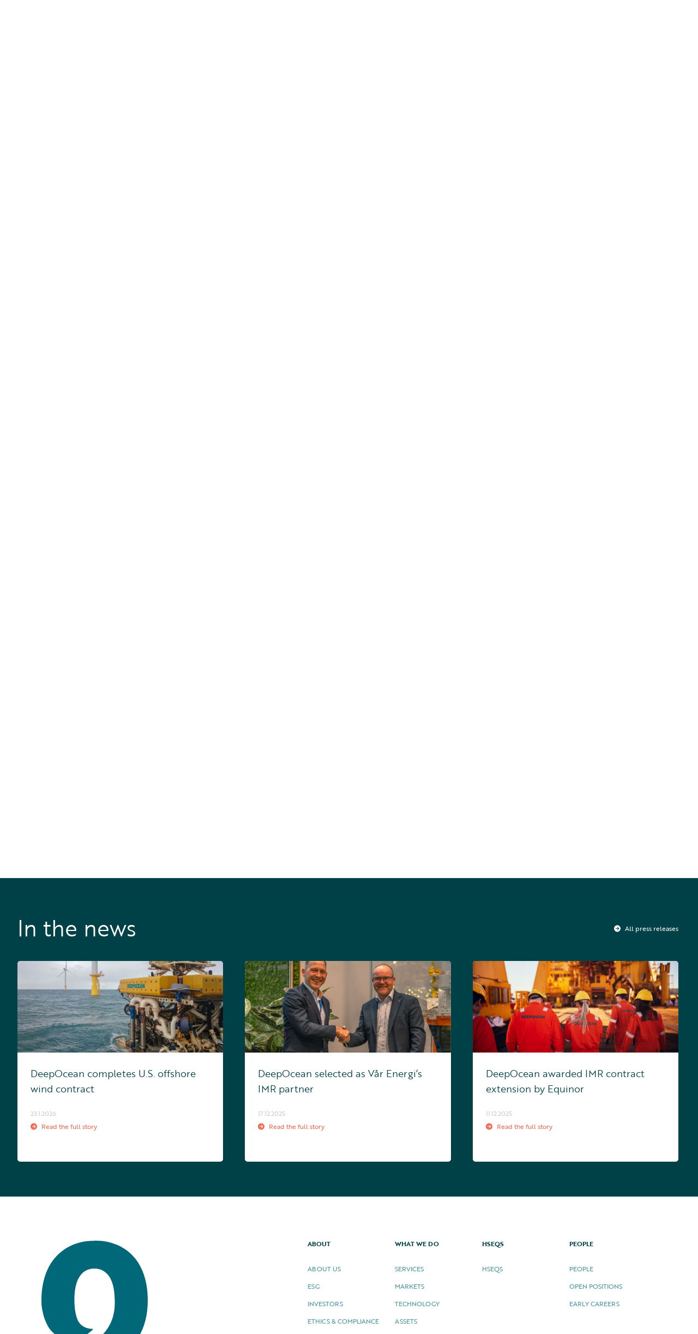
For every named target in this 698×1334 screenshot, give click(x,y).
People (581, 1268)
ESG (314, 1286)
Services (409, 1268)
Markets (409, 1286)
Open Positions (595, 1286)
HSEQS (533, 17)
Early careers (594, 1303)
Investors (325, 1303)
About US (324, 1268)
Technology (417, 1303)
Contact (656, 17)
